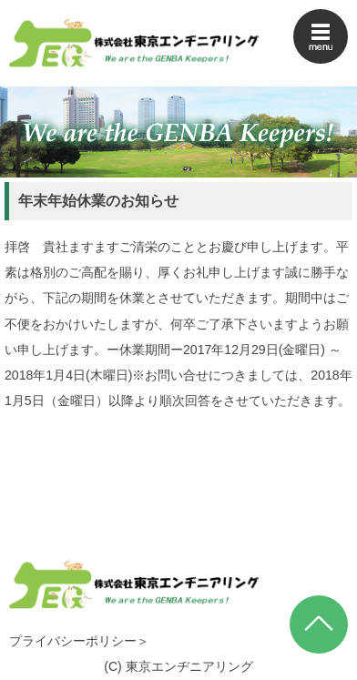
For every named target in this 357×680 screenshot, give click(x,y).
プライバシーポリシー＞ (79, 641)
